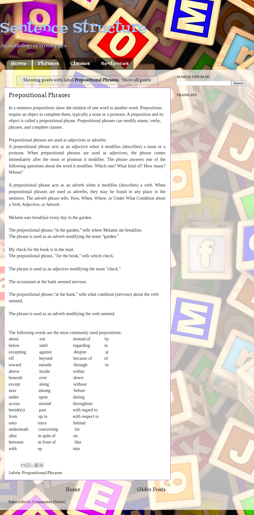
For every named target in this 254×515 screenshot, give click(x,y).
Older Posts (151, 490)
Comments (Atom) (49, 502)
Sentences (114, 63)
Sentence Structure (73, 28)
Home (19, 63)
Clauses (80, 63)
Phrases (48, 63)
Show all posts (136, 80)
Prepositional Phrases (39, 95)
